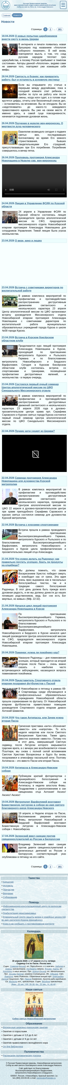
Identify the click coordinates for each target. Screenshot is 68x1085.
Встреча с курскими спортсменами (36, 524)
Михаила (13, 981)
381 (60, 29)
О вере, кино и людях (28, 240)
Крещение (8, 882)
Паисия (28, 979)
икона (22, 966)
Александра (58, 976)
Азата (55, 969)
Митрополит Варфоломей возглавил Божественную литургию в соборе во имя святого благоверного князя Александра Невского (33, 804)
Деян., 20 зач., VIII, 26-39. (23, 984)
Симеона (14, 966)
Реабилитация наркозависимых (19, 913)
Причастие (8, 889)
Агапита (9, 976)
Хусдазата (31, 969)
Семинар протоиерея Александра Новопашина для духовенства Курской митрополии (29, 481)
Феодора (46, 981)
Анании (8, 969)
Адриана (54, 974)
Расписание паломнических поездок (22, 1055)
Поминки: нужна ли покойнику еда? (37, 652)
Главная (6, 15)
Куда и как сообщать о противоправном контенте (28, 924)
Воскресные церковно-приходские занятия (25, 1027)
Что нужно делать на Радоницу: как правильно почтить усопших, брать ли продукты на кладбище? (32, 562)
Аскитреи (7, 971)
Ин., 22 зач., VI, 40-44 (45, 984)
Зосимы (12, 974)
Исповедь (8, 885)
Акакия (35, 971)
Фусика (48, 969)
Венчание (8, 893)
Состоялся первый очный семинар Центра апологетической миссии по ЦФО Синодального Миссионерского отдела (30, 387)
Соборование (10, 897)
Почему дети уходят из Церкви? (35, 431)
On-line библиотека (13, 1046)
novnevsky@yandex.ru (46, 1078)
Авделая (59, 966)
